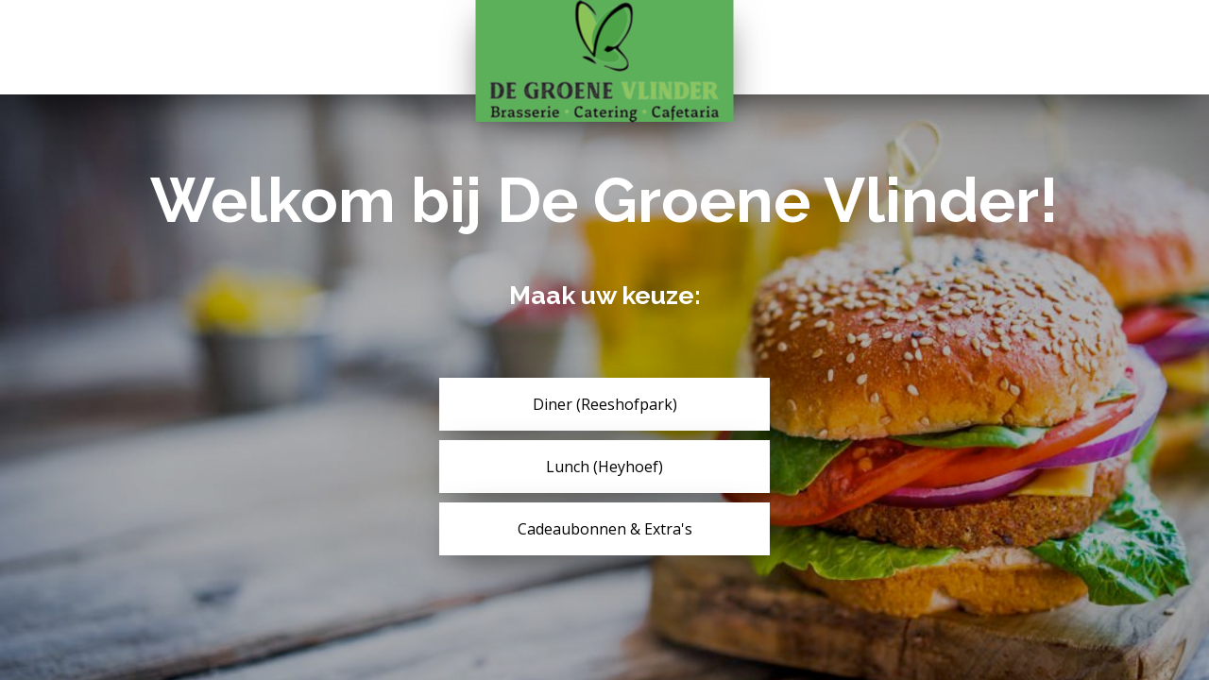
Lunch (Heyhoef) (604, 466)
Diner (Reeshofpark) (605, 404)
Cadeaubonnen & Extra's (605, 528)
